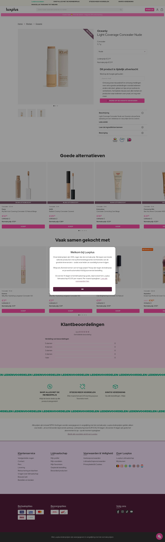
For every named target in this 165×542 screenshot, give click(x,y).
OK (82, 289)
